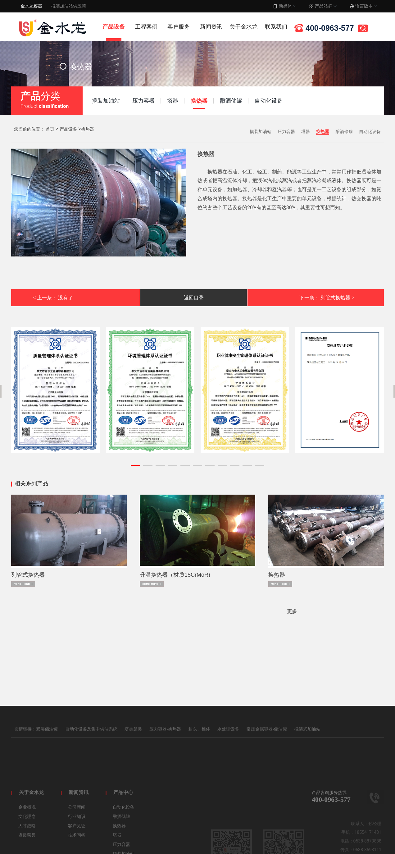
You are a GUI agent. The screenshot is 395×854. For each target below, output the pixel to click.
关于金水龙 (243, 27)
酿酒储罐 (344, 131)
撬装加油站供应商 (68, 6)
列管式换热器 (28, 575)
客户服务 (178, 27)
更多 (75, 611)
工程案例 (146, 27)
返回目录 (194, 297)
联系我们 (276, 27)
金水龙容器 (31, 6)
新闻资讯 (211, 27)
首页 (50, 129)
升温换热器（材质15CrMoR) (175, 575)
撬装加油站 (260, 131)
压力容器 (286, 131)
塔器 (305, 131)
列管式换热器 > (337, 297)
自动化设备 (370, 131)
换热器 (87, 129)
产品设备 (113, 27)
